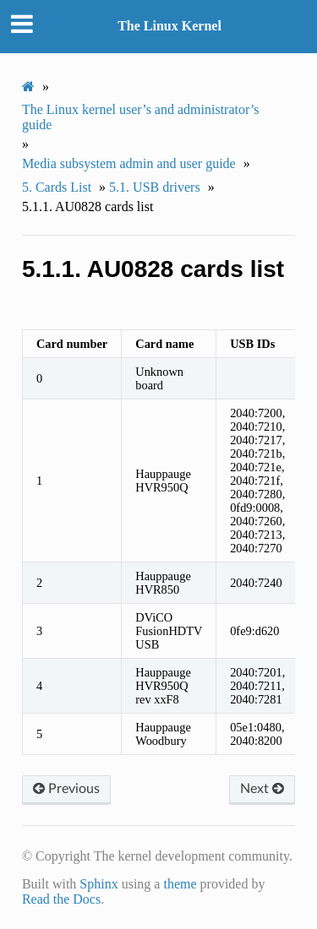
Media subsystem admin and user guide (129, 163)
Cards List (56, 187)
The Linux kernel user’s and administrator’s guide (141, 117)
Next (262, 789)
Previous (66, 789)
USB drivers (154, 187)
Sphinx (98, 884)
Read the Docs (61, 899)
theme (179, 884)
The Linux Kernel (169, 26)
